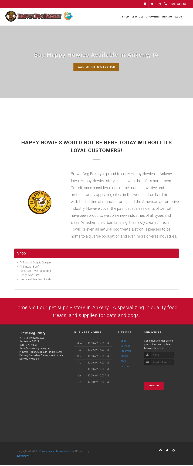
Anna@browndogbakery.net (34, 349)
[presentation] (162, 373)
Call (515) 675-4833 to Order (96, 67)
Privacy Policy (46, 452)
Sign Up (154, 386)
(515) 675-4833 (28, 346)
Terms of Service (65, 452)
